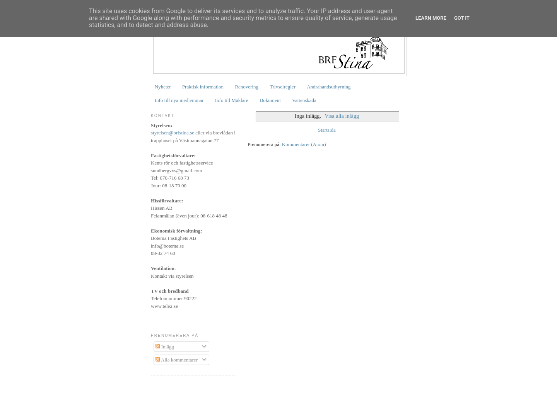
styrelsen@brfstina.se (172, 133)
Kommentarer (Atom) (304, 144)
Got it (462, 18)
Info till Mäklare (231, 100)
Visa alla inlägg (342, 116)
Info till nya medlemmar (179, 100)
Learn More (430, 18)
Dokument (270, 100)
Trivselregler (283, 87)
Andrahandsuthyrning (328, 87)
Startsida (327, 130)
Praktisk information (203, 87)
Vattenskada (304, 100)
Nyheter (163, 87)
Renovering (246, 87)
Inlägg (164, 347)
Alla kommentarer (176, 360)
